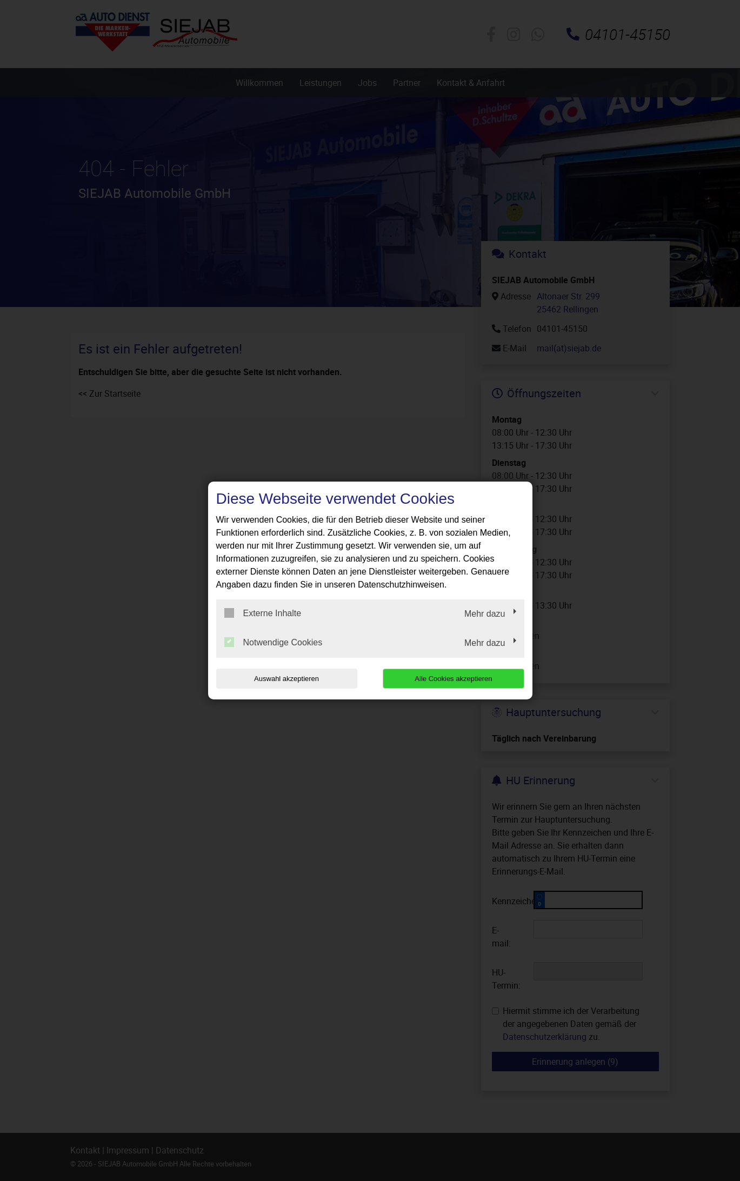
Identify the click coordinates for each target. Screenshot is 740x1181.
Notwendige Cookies (273, 642)
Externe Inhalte (263, 613)
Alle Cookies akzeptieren (455, 679)
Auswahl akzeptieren (285, 679)
